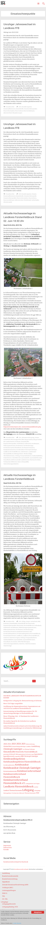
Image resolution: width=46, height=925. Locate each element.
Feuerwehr (20, 625)
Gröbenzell (27, 443)
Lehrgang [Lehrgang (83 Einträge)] (28, 790)
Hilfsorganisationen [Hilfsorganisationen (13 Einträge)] (20, 754)
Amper (37, 437)
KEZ (31, 631)
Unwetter (22, 643)
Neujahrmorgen (17, 113)
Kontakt (6, 849)
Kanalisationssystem (9, 449)
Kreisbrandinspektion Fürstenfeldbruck (28, 633)
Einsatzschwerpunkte (30, 109)
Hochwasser (19, 445)
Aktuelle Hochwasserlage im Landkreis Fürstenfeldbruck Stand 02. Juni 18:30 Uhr (22, 217)
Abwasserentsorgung (28, 437)
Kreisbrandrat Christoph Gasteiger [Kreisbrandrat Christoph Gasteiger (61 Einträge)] (22, 767)
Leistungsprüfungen (9, 890)
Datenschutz (7, 847)
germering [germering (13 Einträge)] (5, 754)
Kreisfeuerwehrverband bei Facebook (15, 862)
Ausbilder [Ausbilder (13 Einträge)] (28, 746)
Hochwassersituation (28, 447)
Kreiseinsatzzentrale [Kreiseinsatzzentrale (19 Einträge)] (10, 771)
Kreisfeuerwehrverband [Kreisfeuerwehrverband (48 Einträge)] (29, 771)
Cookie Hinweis (17, 923)
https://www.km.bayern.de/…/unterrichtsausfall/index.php (22, 427)
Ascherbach (6, 439)
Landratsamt (24, 451)
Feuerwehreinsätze (9, 111)
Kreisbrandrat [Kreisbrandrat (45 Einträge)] (22, 765)
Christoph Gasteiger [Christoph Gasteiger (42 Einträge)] (12, 749)
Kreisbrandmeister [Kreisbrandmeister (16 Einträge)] (9, 765)
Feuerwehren (19, 111)
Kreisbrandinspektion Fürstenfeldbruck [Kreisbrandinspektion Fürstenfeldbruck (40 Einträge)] (22, 762)
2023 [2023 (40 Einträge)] (14, 744)
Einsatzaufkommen (9, 109)
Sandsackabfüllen (37, 456)
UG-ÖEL (5, 899)
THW (19, 641)
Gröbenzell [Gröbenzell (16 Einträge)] (12, 754)
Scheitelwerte (7, 458)
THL (3, 896)
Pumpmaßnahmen (25, 456)
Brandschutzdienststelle (10, 876)
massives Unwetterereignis (11, 637)
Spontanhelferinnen (36, 458)
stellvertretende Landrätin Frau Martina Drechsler (26, 460)
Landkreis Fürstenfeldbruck (11, 451)
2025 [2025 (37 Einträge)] (23, 744)
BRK (22, 439)
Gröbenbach (20, 443)
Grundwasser (35, 443)
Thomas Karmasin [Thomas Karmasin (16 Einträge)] (30, 793)
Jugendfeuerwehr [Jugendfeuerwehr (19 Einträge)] (9, 756)
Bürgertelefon (28, 439)
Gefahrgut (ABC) (7, 887)
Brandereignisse (27, 107)
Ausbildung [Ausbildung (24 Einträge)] (35, 746)
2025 (19, 194)
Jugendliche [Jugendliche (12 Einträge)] (17, 756)
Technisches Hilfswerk (10, 462)
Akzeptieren (38, 912)
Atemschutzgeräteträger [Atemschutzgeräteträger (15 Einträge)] (19, 746)
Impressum (7, 845)
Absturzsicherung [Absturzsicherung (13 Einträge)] (30, 744)
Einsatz (34, 194)
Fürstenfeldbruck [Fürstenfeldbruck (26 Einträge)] (30, 752)
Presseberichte (10, 107)
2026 (19, 107)
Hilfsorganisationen (9, 445)
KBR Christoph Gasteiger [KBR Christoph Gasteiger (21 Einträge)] (29, 756)
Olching (17, 456)
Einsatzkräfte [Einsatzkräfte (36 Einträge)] (9, 752)
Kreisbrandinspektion (9, 633)
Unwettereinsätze (30, 643)
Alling (23, 621)
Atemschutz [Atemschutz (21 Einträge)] (7, 746)
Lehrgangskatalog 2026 (10, 907)
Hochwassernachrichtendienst (12, 447)
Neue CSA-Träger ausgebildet (13, 703)
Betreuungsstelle (16, 439)
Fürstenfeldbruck (29, 625)
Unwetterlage (7, 646)
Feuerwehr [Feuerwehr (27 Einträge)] (20, 752)
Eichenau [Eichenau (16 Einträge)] (32, 749)
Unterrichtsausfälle (23, 462)
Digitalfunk (6, 882)
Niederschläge (28, 453)
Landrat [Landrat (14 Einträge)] (36, 787)
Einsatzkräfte (20, 109)
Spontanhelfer (25, 458)
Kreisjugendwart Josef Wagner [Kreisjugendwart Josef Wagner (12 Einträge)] (33, 783)
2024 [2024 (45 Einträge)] (18, 743)
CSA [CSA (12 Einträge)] (23, 749)
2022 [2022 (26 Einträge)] (9, 744)
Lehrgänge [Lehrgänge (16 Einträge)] (37, 790)
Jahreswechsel (7, 113)
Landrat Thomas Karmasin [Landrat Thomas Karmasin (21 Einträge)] (12, 790)
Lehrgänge (4, 902)
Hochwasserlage (28, 445)
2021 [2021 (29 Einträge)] (5, 744)
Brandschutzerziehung (9, 879)
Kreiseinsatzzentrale (9, 635)
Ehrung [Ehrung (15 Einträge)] (27, 749)
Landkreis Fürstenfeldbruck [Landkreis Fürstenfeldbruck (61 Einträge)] (18, 786)
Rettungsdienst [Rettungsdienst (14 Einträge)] (7, 793)
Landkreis (19, 635)
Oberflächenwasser (9, 456)
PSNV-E (4, 893)
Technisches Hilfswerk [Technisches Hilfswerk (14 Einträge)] (18, 793)
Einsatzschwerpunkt (30, 196)
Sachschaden (35, 200)
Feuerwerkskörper (29, 111)
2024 (19, 437)
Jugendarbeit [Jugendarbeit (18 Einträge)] (38, 754)
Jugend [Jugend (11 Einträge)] (32, 754)
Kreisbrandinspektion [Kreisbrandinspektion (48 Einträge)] (14, 759)
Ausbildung (6, 873)
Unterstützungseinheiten (11, 464)
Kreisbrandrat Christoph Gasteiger (26, 449)
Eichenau (18, 441)
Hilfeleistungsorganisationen (27, 627)
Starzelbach (6, 460)
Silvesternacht (7, 202)
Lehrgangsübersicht (9, 904)
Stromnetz (14, 641)
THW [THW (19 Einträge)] (37, 793)
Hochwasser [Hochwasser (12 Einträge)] (28, 754)
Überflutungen (25, 641)
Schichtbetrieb (16, 458)
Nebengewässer (18, 453)
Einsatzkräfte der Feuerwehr (26, 623)
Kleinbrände (27, 200)
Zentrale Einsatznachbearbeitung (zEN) (15, 884)
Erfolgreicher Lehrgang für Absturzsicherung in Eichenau (22, 700)
